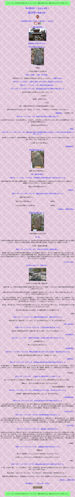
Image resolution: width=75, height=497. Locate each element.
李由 (49, 82)
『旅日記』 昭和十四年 (66, 480)
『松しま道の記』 (68, 324)
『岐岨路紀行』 (69, 146)
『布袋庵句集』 (69, 348)
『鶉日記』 (70, 190)
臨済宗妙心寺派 (33, 43)
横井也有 (29, 132)
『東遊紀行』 (70, 359)
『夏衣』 (71, 129)
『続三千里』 (70, 425)
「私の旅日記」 (29, 483)
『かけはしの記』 (68, 262)
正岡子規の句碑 (34, 212)
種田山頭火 (39, 193)
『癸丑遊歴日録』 (68, 397)
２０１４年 (39, 483)
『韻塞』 (32, 75)
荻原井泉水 (39, 88)
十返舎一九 (36, 376)
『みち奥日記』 (69, 334)
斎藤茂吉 (41, 447)
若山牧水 (44, 429)
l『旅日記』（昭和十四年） (65, 209)
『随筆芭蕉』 (59, 113)
